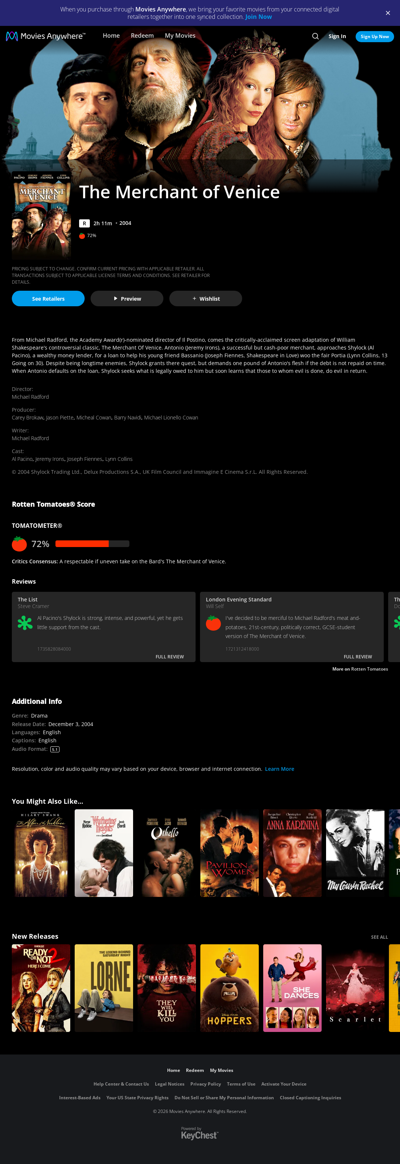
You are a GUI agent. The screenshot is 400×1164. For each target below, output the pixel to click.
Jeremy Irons (49, 458)
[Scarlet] (355, 988)
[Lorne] (104, 988)
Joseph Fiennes (84, 458)
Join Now (258, 17)
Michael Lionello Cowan (171, 417)
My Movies (180, 35)
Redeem (142, 35)
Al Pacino (22, 458)
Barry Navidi (127, 417)
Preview (127, 298)
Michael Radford (30, 396)
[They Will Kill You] (167, 988)
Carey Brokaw (27, 417)
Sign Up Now (375, 36)
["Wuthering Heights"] (104, 853)
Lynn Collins (119, 458)
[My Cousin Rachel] (355, 853)
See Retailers (48, 298)
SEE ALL (379, 937)
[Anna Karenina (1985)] (292, 853)
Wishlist (206, 298)
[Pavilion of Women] (229, 853)
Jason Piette (60, 417)
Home (111, 35)
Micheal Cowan (94, 417)
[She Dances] (292, 988)
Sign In (337, 36)
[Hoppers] (229, 988)
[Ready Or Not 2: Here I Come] (41, 988)
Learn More (279, 768)
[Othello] (167, 853)
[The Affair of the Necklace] (41, 853)
